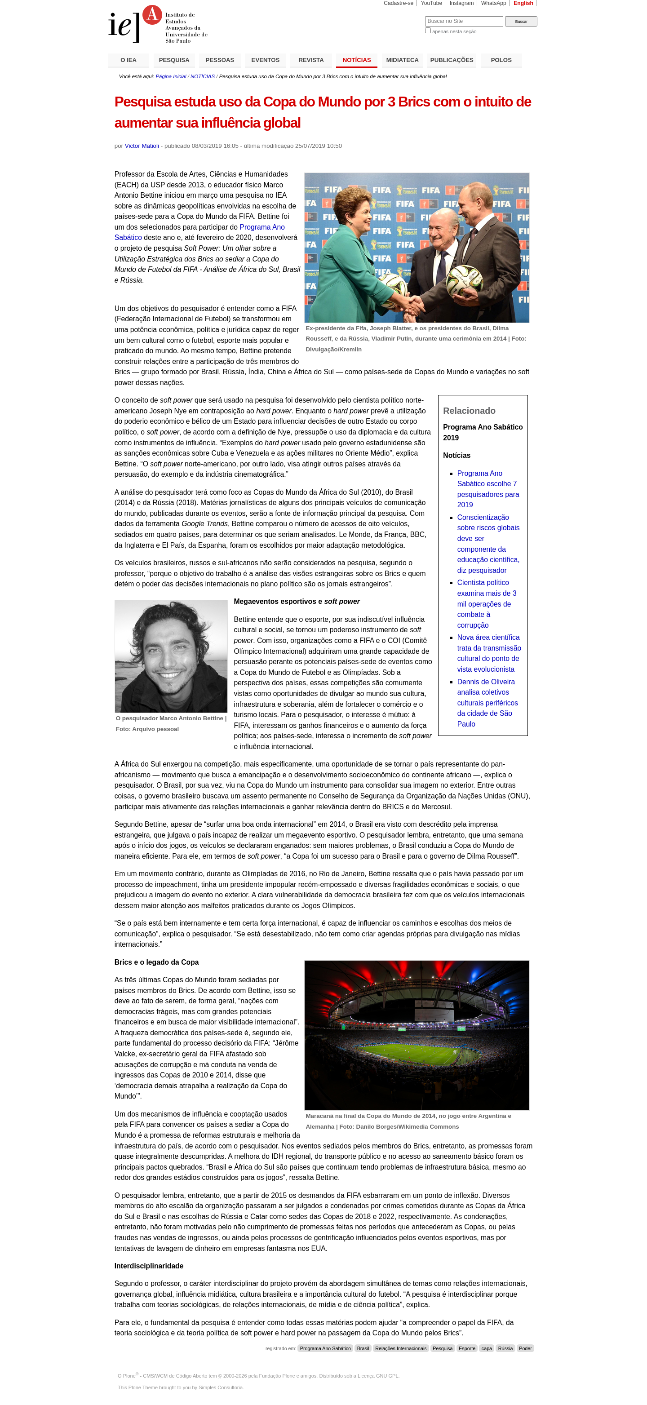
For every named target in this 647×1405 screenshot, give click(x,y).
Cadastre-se (398, 3)
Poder (525, 1348)
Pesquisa (442, 1348)
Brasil (363, 1348)
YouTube (432, 3)
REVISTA (311, 60)
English (523, 3)
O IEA (128, 60)
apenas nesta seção (454, 31)
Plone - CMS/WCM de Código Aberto (165, 1375)
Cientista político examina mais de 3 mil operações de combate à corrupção (487, 604)
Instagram (462, 3)
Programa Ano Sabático (325, 1348)
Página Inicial (170, 76)
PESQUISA (174, 60)
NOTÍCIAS (357, 60)
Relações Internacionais (400, 1348)
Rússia (505, 1348)
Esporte (467, 1348)
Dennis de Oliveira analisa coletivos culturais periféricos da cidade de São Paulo (487, 703)
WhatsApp (493, 3)
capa (487, 1348)
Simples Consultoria (221, 1387)
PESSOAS (220, 60)
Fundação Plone (277, 1375)
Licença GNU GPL (378, 1375)
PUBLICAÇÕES (452, 60)
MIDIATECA (402, 60)
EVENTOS (266, 60)
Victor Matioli (142, 145)
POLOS (501, 60)
